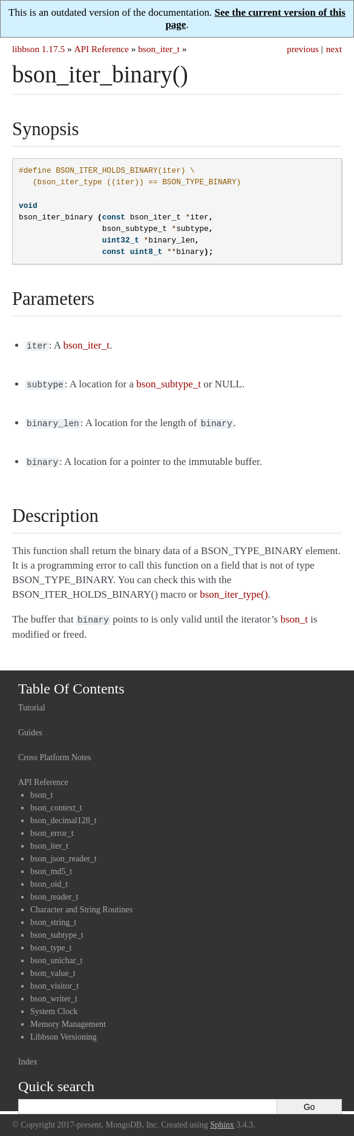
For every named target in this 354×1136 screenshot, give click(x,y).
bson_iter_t (159, 49)
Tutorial (31, 701)
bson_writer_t (53, 992)
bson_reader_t (54, 890)
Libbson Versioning (63, 1030)
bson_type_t (50, 941)
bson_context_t (56, 801)
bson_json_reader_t (63, 852)
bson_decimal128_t (63, 814)
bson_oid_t (49, 878)
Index (28, 1055)
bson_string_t (53, 916)
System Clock (53, 1005)
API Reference (101, 49)
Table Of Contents (71, 682)
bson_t (41, 789)
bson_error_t (52, 827)
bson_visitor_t (54, 979)
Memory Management (68, 1018)
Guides (30, 726)
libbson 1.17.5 (38, 49)
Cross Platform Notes (54, 751)
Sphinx (222, 1118)
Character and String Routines (81, 903)
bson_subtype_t (57, 929)
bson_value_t (53, 967)
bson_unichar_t (56, 954)
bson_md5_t (51, 865)
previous (303, 49)
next (334, 49)
